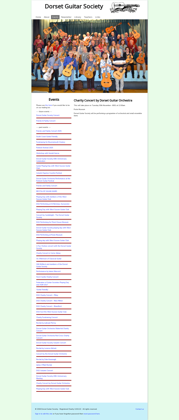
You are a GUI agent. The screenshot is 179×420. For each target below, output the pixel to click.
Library (77, 17)
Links (97, 17)
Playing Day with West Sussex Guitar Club (52, 209)
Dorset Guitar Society (74, 6)
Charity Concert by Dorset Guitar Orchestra (53, 383)
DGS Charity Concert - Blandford (49, 306)
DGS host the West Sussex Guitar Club (51, 312)
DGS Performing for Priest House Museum (52, 222)
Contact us (140, 409)
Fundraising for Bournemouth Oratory (50, 142)
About (46, 17)
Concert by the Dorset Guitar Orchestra (51, 354)
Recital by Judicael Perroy (46, 323)
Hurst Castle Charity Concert (47, 277)
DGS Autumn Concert (44, 370)
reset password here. (92, 414)
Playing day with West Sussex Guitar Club (52, 240)
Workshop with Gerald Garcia (47, 153)
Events (55, 17)
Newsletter (66, 17)
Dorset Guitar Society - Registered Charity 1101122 (61, 409)
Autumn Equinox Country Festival (49, 173)
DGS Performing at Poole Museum (49, 235)
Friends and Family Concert (46, 186)
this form (48, 105)
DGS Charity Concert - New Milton (49, 301)
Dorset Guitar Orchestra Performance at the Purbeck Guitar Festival (53, 179)
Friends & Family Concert (45, 121)
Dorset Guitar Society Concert (47, 115)
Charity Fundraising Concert (47, 317)
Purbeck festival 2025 (44, 148)
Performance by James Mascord (48, 271)
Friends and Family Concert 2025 (48, 131)
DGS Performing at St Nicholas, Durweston (52, 204)
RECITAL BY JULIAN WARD (46, 191)
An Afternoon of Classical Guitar (48, 259)
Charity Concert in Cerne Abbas (48, 253)
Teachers (88, 17)
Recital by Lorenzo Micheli (46, 348)
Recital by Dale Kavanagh (46, 359)
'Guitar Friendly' (42, 289)
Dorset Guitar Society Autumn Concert (51, 343)
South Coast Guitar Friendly (47, 136)
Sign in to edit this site (43, 414)
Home (38, 17)
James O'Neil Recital (44, 365)
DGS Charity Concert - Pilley (47, 295)
